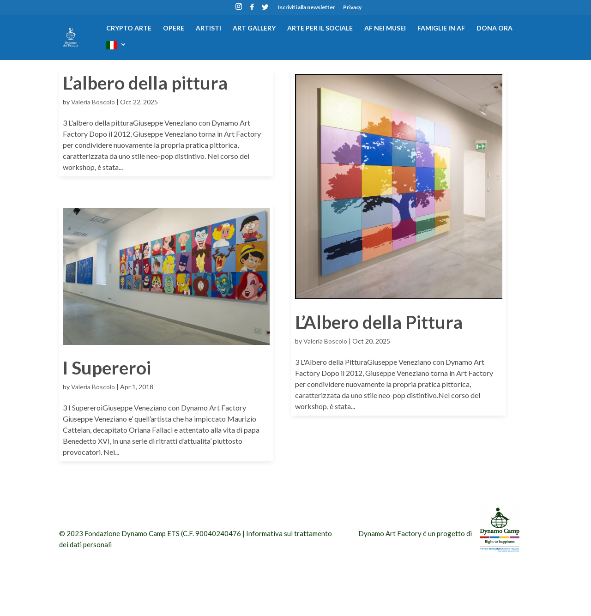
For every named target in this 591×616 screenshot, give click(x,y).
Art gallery (254, 28)
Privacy (352, 8)
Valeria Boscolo (93, 102)
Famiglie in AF (441, 28)
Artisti (208, 28)
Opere (173, 28)
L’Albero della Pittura (379, 321)
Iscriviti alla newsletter (306, 8)
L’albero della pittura (145, 82)
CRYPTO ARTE (128, 28)
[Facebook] (252, 9)
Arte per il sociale (320, 28)
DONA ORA (494, 28)
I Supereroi (107, 367)
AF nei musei (385, 28)
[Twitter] (265, 9)
